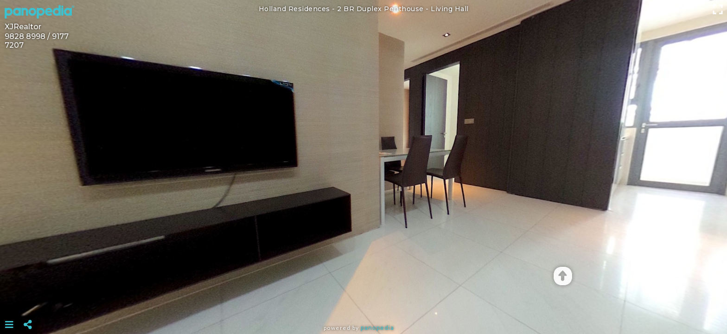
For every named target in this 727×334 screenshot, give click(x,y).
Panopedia (377, 327)
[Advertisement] (363, 301)
